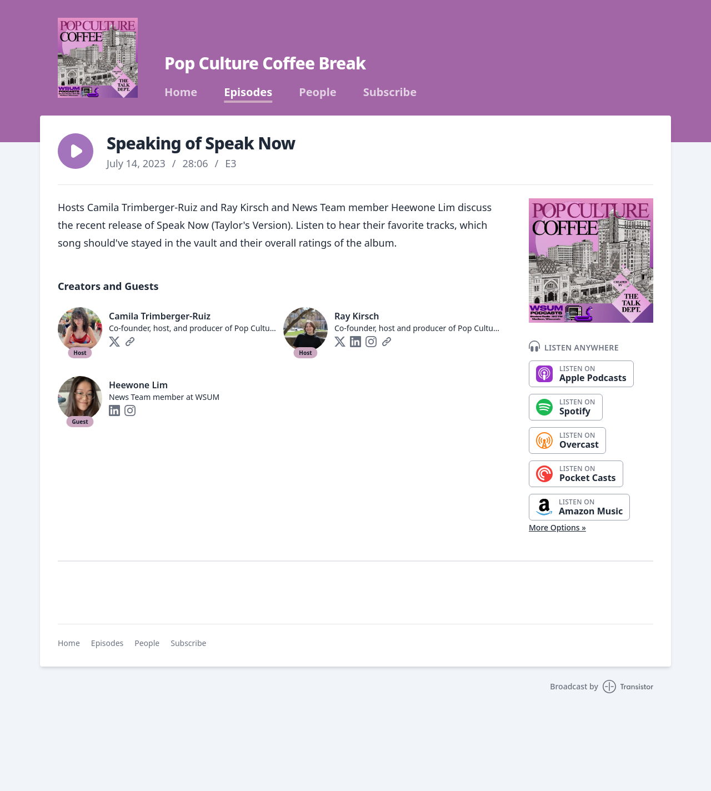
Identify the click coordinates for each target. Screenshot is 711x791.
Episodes (248, 92)
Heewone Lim (138, 385)
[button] (75, 151)
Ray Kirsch (356, 316)
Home (180, 92)
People (317, 92)
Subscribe (390, 92)
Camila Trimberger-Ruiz (160, 316)
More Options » (557, 527)
